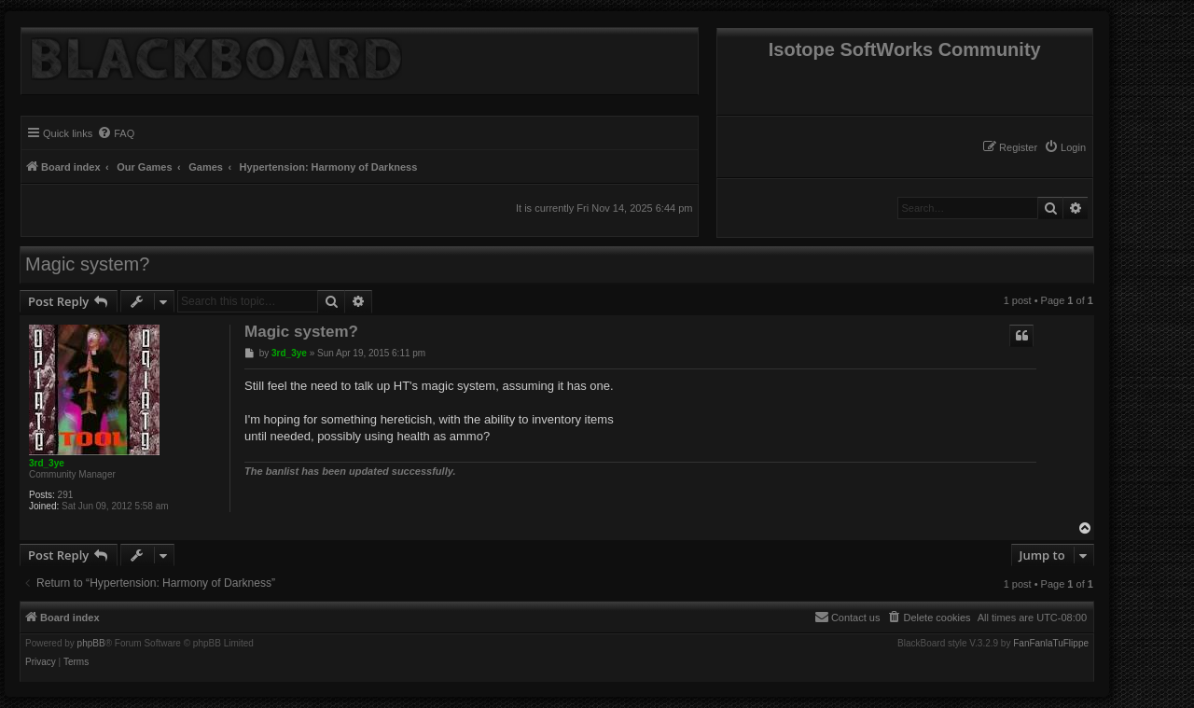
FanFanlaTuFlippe (1051, 643)
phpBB (91, 643)
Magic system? (87, 264)
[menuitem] (1065, 147)
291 (66, 495)
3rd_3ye (46, 463)
